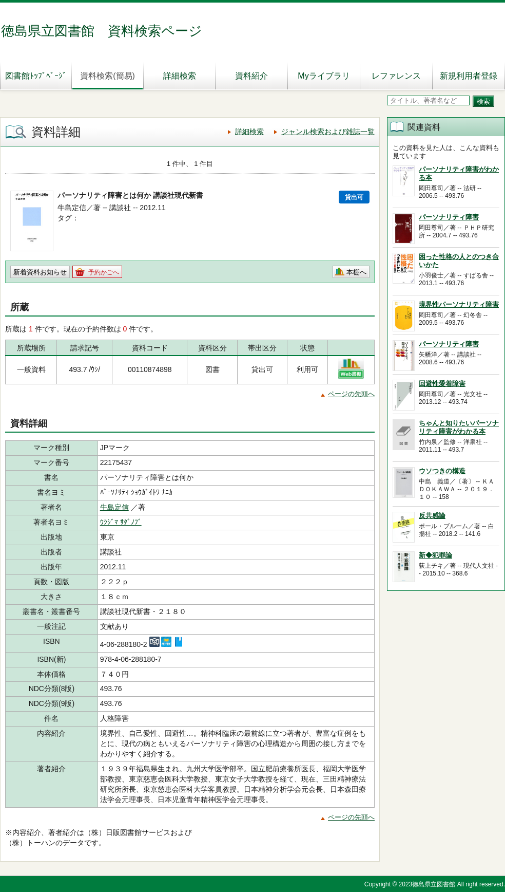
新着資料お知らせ (40, 272)
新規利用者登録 (468, 75)
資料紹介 (251, 75)
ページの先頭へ (351, 394)
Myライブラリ (323, 75)
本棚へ (356, 272)
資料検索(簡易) (107, 75)
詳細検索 (179, 75)
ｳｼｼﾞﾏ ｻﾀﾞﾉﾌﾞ (121, 522)
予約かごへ (103, 272)
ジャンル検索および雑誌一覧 (328, 131)
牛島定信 (114, 507)
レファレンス (396, 75)
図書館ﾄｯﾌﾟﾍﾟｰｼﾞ (36, 75)
